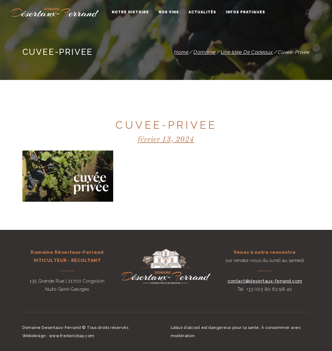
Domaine (204, 52)
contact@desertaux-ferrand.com (265, 281)
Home (181, 52)
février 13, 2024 (166, 140)
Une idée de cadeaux (247, 52)
